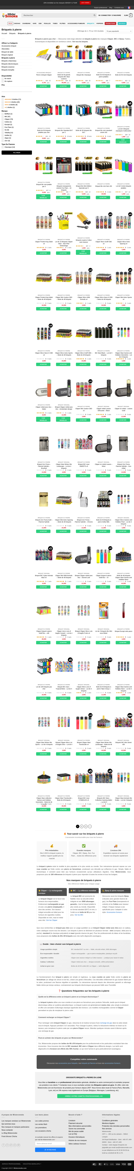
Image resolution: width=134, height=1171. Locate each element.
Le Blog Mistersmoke (9, 1133)
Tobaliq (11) (7, 132)
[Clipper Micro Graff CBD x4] (104, 221)
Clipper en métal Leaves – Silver (103, 465)
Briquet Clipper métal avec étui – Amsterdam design (64, 408)
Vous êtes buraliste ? (32, 1164)
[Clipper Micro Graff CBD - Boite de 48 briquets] (84, 332)
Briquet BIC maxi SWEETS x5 (83, 465)
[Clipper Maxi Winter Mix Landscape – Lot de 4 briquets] (64, 443)
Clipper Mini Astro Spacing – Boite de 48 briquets (64, 521)
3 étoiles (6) (9, 105)
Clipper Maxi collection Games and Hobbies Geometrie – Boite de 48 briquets (44, 801)
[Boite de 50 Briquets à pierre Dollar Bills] (104, 499)
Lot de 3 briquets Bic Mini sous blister (103, 632)
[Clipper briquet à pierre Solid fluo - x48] (44, 610)
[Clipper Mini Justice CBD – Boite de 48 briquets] (64, 277)
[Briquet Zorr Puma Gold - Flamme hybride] (44, 499)
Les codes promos (42, 1121)
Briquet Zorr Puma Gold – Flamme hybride (44, 521)
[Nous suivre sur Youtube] (18, 1145)
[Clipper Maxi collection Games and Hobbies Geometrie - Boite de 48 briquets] (44, 777)
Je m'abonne (50, 1150)
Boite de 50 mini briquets (123, 75)
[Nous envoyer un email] (15, 1145)
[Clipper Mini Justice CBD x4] (84, 388)
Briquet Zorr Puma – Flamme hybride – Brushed (44, 466)
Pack (10, 23)
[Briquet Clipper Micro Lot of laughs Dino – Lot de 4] (64, 722)
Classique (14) (8, 147)
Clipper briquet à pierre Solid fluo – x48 (44, 632)
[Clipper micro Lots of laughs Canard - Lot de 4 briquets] (64, 610)
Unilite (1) (7, 135)
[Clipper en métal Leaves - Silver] (104, 443)
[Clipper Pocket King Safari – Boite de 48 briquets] (44, 277)
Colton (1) (7, 122)
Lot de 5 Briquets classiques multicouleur (123, 130)
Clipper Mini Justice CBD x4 (83, 409)
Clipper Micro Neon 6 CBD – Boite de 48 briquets (104, 298)
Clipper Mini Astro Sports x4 (123, 298)
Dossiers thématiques (77, 1137)
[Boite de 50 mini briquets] (123, 54)
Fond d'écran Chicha (9, 1136)
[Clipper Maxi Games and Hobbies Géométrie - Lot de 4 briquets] (123, 332)
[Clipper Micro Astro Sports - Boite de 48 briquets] (64, 332)
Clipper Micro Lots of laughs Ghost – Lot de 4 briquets (84, 689)
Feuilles (47, 23)
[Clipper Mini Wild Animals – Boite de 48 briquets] (64, 555)
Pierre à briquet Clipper (44, 75)
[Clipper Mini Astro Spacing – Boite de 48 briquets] (64, 499)
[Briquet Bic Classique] (84, 54)
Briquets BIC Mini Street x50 (123, 743)
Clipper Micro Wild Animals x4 (84, 298)
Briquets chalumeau (9, 61)
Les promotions (40, 1127)
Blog (110, 7)
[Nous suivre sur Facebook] (3, 1145)
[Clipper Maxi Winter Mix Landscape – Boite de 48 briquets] (104, 722)
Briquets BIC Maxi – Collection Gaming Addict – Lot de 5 (103, 800)
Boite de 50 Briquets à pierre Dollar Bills (103, 521)
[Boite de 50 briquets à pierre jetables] (104, 54)
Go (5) (5, 130)
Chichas (17, 23)
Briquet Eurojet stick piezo (123, 631)
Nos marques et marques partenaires (15, 1127)
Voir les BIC (79, 915)
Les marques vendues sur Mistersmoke (16, 1121)
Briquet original (7, 55)
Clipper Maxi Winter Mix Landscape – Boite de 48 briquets (103, 744)
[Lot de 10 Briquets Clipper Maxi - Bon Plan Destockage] (64, 221)
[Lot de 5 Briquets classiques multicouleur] (123, 110)
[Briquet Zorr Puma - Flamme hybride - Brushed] (44, 443)
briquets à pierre (91, 39)
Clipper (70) (7, 119)
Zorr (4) (6, 141)
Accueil (4, 33)
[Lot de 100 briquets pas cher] (44, 666)
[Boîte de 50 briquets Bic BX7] (84, 110)
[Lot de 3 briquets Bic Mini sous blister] (104, 610)
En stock (6, 78)
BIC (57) (6, 116)
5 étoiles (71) (11, 99)
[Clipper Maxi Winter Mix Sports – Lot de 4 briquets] (44, 722)
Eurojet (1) (7, 124)
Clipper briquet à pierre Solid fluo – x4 (103, 576)
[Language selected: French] (130, 8)
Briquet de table (7, 52)
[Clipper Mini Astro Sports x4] (123, 277)
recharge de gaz (106, 1023)
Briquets (90, 23)
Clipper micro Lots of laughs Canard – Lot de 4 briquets (63, 633)
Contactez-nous (119, 7)
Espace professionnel (100, 7)
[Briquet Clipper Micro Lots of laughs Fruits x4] (84, 610)
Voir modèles (122, 141)
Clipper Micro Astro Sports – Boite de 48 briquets (64, 354)
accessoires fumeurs (112, 1063)
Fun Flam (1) (8, 127)
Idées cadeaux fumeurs (77, 1144)
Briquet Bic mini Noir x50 (103, 186)
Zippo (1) (6, 138)
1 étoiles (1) (8, 107)
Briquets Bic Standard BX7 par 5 (64, 131)
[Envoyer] (94, 15)
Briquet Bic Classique (84, 75)
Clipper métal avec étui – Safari (44, 408)
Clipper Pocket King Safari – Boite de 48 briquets (44, 298)
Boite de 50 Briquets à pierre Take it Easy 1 (103, 688)
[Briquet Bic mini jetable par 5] (44, 165)
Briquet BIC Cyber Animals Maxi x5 (44, 576)
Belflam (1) (7, 114)
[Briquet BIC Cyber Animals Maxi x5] (44, 555)
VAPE (34, 23)
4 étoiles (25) (11, 102)
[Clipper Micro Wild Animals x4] (84, 277)
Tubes (55, 23)
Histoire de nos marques (78, 1140)
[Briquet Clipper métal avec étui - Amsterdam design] (64, 388)
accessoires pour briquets (67, 1063)
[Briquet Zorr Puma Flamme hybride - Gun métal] (123, 443)
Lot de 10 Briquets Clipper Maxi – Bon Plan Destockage (64, 243)
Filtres (62, 23)
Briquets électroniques (10, 64)
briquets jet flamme (89, 1063)
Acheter (43, 86)
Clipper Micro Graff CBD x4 (104, 243)
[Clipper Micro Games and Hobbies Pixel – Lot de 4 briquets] (123, 499)
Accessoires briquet (9, 46)
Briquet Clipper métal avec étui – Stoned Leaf (84, 576)
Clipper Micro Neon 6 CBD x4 (44, 354)
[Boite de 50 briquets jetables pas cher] (44, 110)
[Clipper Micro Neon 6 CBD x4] (44, 332)
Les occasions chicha (43, 1131)
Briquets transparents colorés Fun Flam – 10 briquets (63, 188)
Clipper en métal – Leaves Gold (123, 409)
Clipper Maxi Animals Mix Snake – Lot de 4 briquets (123, 799)
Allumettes (5, 49)
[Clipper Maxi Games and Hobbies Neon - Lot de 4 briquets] (123, 666)
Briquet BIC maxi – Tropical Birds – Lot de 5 (64, 688)
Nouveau (122, 23)
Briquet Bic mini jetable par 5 (44, 185)
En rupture (7, 81)
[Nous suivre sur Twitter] (11, 1145)
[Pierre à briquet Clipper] (44, 54)
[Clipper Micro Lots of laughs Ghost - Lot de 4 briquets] (84, 666)
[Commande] (118, 31)
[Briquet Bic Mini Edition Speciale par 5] (84, 165)
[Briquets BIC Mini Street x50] (123, 722)
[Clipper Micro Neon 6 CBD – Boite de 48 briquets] (104, 277)
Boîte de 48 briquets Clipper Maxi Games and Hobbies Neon (123, 577)
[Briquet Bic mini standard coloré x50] (104, 110)
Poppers (100, 23)
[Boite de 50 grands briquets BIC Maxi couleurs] (64, 54)
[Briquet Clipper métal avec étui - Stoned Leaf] (84, 555)
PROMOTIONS (110, 23)
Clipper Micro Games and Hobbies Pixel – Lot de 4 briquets (123, 522)
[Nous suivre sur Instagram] (7, 1145)
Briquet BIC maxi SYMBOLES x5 (83, 799)
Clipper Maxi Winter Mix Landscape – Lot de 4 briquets (64, 466)
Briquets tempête (8, 70)
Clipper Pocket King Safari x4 (44, 243)
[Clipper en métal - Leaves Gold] (123, 388)
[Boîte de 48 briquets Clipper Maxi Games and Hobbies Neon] (123, 555)
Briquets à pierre (8, 58)
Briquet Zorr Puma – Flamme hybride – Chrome (84, 521)
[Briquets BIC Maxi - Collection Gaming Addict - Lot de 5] (104, 777)
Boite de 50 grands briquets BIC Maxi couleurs (64, 76)
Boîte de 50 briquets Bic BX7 (84, 131)
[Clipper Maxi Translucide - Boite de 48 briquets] (64, 777)
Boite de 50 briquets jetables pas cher (44, 131)
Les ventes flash (41, 1124)
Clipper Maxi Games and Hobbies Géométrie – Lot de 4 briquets (123, 355)
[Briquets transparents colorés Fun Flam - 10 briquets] (64, 165)
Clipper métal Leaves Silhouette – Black (104, 409)
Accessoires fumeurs (76, 23)
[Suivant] (90, 826)
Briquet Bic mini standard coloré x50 (103, 131)
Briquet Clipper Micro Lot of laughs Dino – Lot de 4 (63, 743)
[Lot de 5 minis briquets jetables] (123, 165)
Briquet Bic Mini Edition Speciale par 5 (83, 187)
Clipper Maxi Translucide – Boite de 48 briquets (64, 799)
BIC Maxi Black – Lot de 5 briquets (103, 354)
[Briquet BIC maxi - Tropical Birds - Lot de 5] (64, 666)
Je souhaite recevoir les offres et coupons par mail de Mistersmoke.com (49, 1138)
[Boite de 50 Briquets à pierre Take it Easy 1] (104, 666)
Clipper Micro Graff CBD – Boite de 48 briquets (84, 354)
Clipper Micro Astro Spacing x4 (123, 243)
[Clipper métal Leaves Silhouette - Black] (104, 388)
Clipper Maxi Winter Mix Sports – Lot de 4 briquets (44, 743)
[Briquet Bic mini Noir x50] (104, 165)
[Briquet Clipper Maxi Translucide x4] (84, 722)
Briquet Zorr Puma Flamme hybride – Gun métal (123, 466)
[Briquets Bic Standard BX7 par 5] (64, 110)
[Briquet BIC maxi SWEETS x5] (84, 443)
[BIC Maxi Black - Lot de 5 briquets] (104, 332)
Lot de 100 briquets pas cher (44, 688)
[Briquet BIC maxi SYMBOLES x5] (84, 777)
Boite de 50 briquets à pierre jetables (103, 76)
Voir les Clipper (51, 920)
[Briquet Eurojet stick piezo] (123, 610)
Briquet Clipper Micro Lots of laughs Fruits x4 (83, 632)
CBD (40, 23)
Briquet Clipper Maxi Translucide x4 (84, 743)
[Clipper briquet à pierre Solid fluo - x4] (104, 555)
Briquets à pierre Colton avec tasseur (84, 241)
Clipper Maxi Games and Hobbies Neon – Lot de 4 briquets (123, 689)
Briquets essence (8, 67)
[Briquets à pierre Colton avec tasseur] (84, 221)
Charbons (26, 23)
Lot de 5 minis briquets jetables (123, 187)
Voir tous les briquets (80, 42)
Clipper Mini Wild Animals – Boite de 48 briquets (63, 576)
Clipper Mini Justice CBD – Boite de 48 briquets (63, 298)
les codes (85, 3)
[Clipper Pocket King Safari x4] (44, 221)
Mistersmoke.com (20, 1168)
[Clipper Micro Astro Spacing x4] (123, 221)
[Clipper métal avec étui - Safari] (44, 388)
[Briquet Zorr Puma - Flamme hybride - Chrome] (84, 499)
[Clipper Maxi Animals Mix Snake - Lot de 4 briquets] (123, 777)
